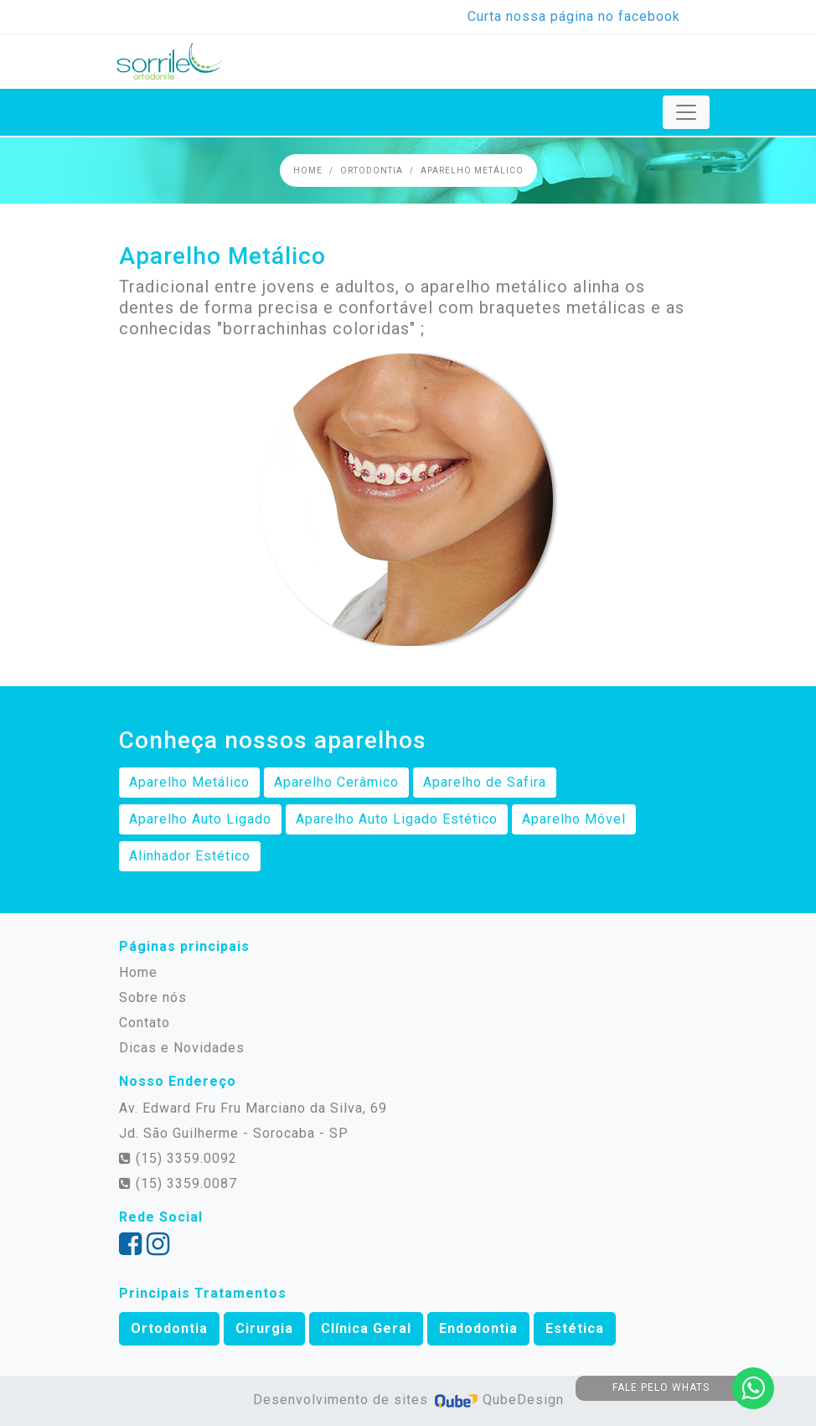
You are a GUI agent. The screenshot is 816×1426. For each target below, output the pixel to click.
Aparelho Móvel (574, 819)
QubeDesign (498, 1400)
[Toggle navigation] (686, 112)
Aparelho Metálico (472, 170)
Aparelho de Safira (484, 782)
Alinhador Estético (189, 856)
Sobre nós (153, 997)
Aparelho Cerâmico (336, 782)
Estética (574, 1328)
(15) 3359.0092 (178, 1158)
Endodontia (478, 1328)
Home (308, 170)
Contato (144, 1023)
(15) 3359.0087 (178, 1183)
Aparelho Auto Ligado (200, 819)
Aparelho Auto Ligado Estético (397, 819)
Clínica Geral (366, 1328)
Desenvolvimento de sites (342, 1400)
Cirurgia (264, 1328)
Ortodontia (371, 170)
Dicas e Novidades (182, 1048)
